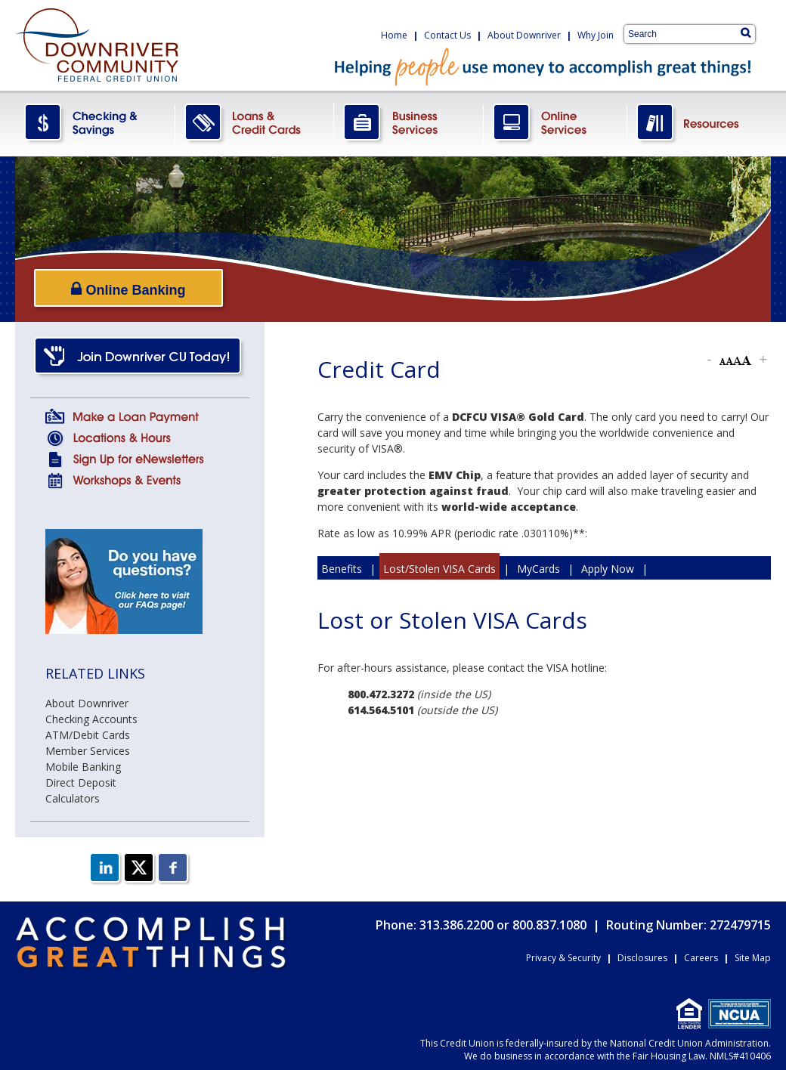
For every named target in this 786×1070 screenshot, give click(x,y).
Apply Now (607, 568)
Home (394, 35)
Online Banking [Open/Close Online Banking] (128, 289)
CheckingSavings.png (95, 123)
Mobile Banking (83, 766)
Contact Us (447, 35)
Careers (701, 957)
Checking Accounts (91, 719)
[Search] (745, 32)
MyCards (538, 568)
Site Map (753, 957)
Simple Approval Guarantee (569, 592)
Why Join (595, 35)
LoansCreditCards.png (254, 123)
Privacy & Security (563, 957)
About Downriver (524, 35)
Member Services (87, 751)
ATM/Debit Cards (87, 735)
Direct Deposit (80, 782)
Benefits (341, 568)
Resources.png (699, 123)
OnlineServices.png (555, 123)
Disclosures (642, 957)
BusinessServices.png (409, 123)
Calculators (72, 798)
